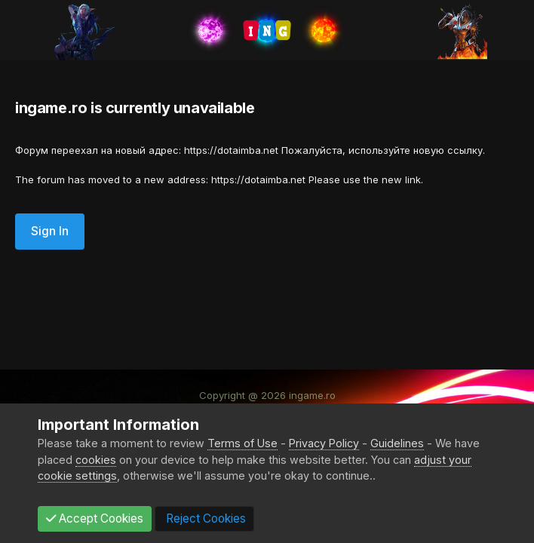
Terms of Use (242, 443)
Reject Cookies (204, 518)
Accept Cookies (94, 518)
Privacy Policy (324, 443)
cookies (95, 459)
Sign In (50, 231)
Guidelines (397, 443)
